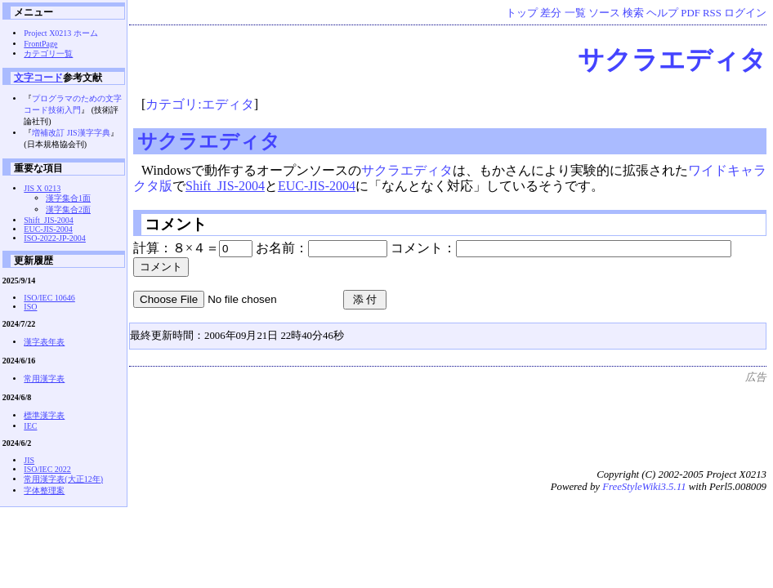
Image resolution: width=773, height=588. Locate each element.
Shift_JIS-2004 (225, 186)
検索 (633, 13)
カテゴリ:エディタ (199, 104)
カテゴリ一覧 (48, 53)
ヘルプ (662, 13)
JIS (29, 460)
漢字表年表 (44, 341)
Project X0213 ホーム (61, 33)
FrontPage (40, 43)
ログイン (745, 13)
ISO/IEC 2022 (47, 469)
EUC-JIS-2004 (316, 186)
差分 (550, 13)
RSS (712, 13)
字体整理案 (44, 490)
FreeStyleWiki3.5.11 (644, 486)
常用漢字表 (44, 378)
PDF (690, 13)
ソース (604, 13)
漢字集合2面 (68, 209)
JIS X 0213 (42, 188)
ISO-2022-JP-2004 (55, 238)
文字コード (38, 77)
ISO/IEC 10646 (49, 297)
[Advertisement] (469, 421)
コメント (176, 224)
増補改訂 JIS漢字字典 (70, 132)
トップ (522, 13)
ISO (30, 306)
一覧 (575, 13)
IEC (30, 425)
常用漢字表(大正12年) (63, 478)
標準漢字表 (44, 415)
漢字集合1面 (68, 198)
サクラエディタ (672, 59)
